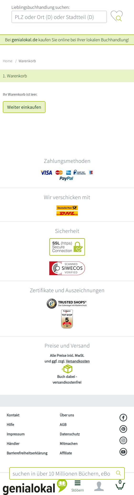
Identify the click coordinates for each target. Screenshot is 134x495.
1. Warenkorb (15, 76)
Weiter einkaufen (24, 107)
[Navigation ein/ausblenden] (99, 486)
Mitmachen (69, 443)
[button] (78, 487)
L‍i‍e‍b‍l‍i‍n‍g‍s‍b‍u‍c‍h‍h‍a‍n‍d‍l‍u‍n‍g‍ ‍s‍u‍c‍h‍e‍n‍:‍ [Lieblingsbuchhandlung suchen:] (40, 7)
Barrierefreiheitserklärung (27, 453)
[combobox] (61, 473)
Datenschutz (70, 434)
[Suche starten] (118, 473)
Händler (13, 443)
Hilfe (10, 424)
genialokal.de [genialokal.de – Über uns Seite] (24, 40)
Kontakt (13, 415)
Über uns (67, 415)
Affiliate (66, 453)
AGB (63, 424)
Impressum (16, 434)
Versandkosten (78, 361)
